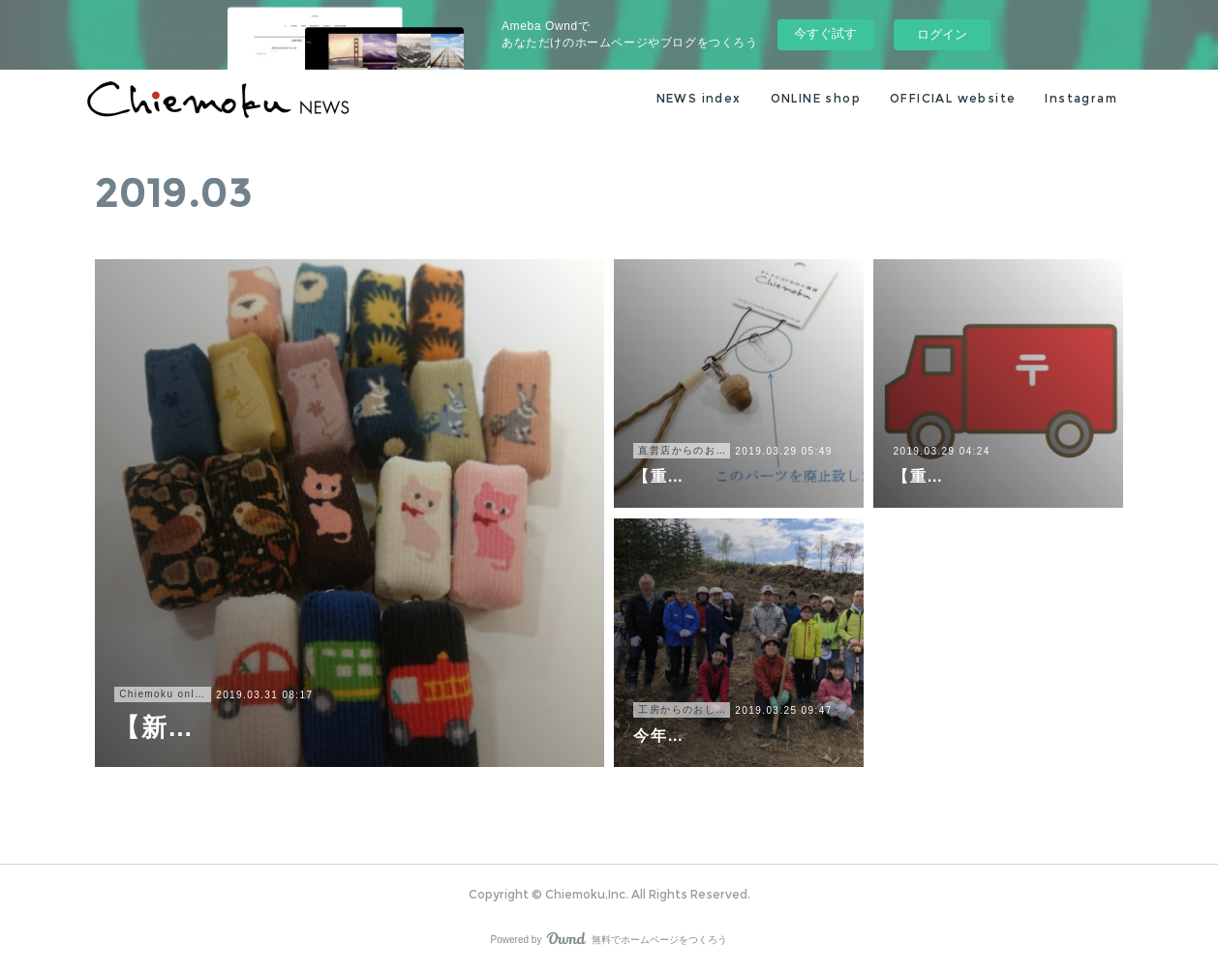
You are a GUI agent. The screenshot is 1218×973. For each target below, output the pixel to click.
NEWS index (699, 98)
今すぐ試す (825, 33)
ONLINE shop (816, 98)
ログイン (942, 34)
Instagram (1081, 98)
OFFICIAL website (953, 98)
